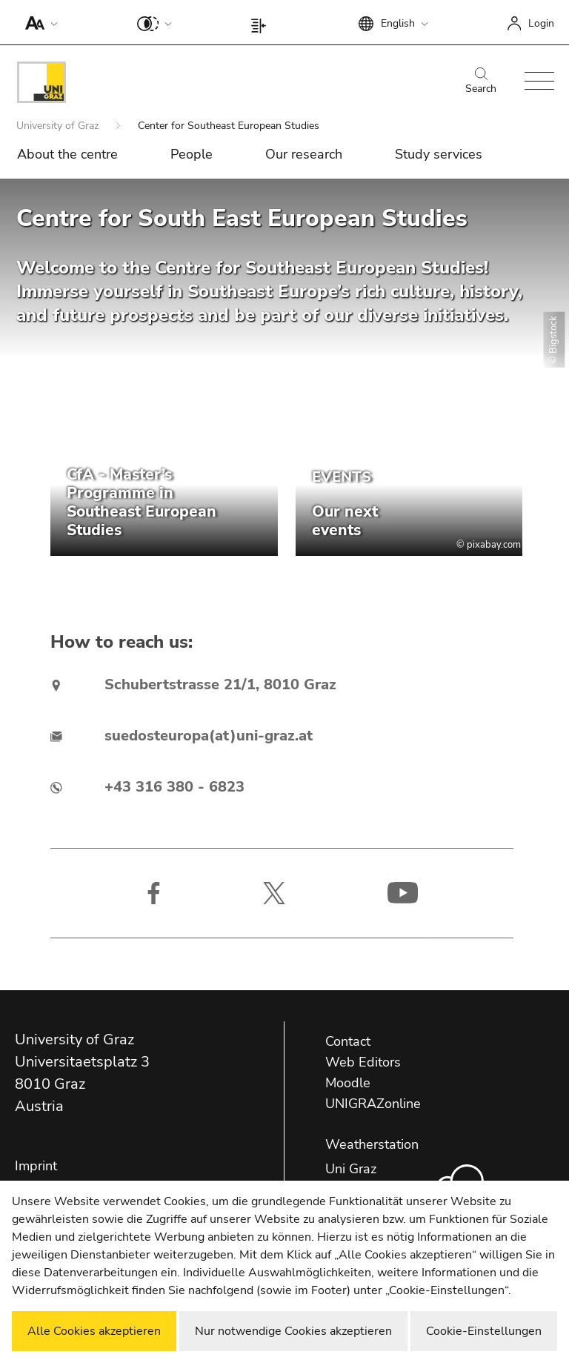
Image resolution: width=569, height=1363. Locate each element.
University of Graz (59, 126)
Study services (438, 154)
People (191, 154)
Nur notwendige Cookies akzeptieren (293, 1331)
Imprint (36, 1166)
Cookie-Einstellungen (484, 1331)
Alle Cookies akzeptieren (94, 1331)
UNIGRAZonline (373, 1103)
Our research (303, 154)
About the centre (67, 154)
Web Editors (363, 1062)
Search (480, 81)
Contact (347, 1041)
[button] (38, 22)
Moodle (347, 1083)
